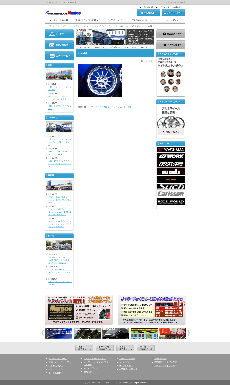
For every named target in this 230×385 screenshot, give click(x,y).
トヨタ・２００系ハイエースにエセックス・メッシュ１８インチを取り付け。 (59, 224)
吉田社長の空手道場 (128, 369)
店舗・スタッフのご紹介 (60, 362)
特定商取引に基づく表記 (165, 362)
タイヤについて (56, 365)
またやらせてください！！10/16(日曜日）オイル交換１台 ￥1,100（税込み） (59, 260)
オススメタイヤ (56, 369)
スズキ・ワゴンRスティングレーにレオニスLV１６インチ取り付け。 (60, 199)
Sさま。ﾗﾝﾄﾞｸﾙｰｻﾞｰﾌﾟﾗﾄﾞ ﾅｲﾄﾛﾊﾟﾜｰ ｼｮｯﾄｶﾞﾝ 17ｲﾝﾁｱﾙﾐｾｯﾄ (60, 272)
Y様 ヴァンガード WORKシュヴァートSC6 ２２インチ (59, 142)
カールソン (124, 362)
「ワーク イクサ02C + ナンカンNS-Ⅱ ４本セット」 (113, 107)
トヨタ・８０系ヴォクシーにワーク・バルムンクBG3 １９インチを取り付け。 (59, 212)
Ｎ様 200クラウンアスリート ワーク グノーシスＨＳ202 (59, 163)
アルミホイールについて (95, 358)
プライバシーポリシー (164, 365)
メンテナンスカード (58, 358)
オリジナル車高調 (127, 358)
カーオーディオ (91, 368)
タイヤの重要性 (56, 373)
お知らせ (88, 372)
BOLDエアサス (126, 365)
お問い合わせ (160, 358)
